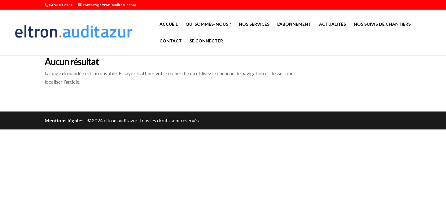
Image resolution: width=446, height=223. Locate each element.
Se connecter (206, 41)
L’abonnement (294, 24)
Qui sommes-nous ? (208, 24)
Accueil (169, 24)
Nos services (254, 24)
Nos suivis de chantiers (382, 24)
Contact (171, 41)
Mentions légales (64, 120)
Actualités (332, 24)
